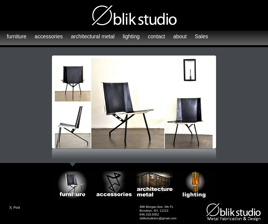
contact (156, 36)
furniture (17, 36)
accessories (49, 36)
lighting (131, 36)
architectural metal (93, 36)
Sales (201, 36)
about (180, 36)
